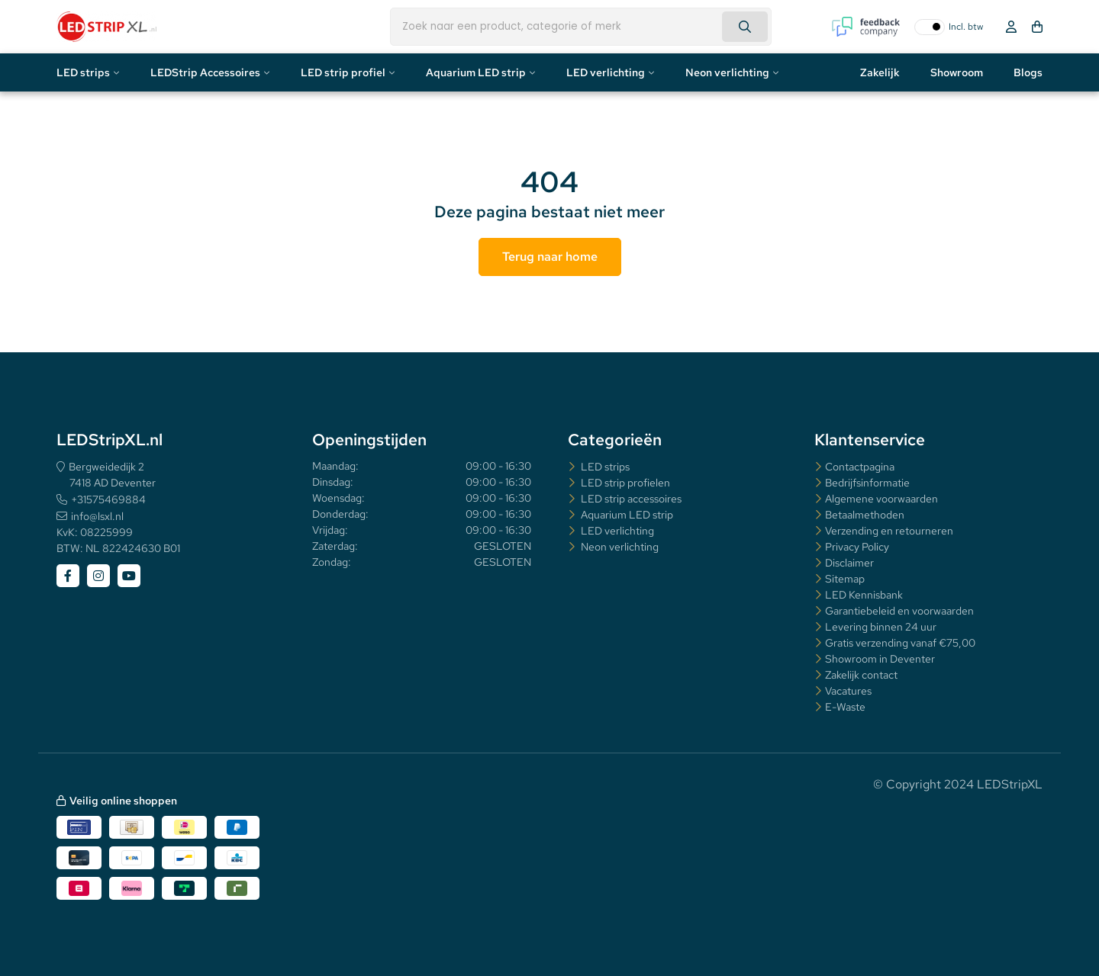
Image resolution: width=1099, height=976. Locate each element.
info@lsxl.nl (97, 516)
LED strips (83, 72)
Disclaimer (849, 563)
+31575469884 (108, 499)
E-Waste (845, 707)
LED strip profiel (343, 72)
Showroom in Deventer (880, 659)
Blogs (1028, 72)
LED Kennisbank (864, 595)
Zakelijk (880, 72)
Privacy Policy (857, 547)
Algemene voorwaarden (881, 499)
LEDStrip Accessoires (205, 72)
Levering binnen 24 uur (880, 627)
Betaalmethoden (864, 515)
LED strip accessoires (630, 499)
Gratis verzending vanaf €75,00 (900, 643)
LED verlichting (605, 72)
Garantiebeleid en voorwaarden (899, 611)
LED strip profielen (624, 483)
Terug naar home (550, 257)
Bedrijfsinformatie (867, 483)
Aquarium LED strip (476, 72)
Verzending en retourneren (889, 531)
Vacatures (848, 691)
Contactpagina (859, 467)
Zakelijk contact (861, 675)
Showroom (956, 72)
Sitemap (845, 579)
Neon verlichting (727, 72)
